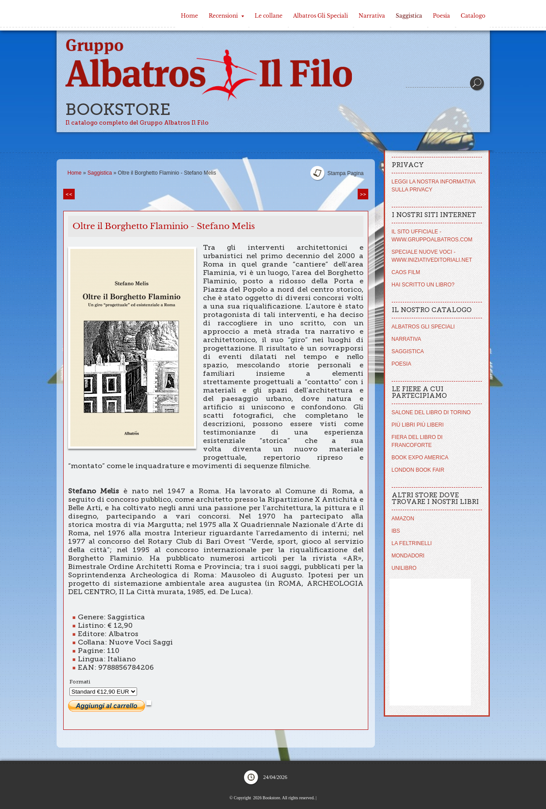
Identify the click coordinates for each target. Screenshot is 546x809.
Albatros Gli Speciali (320, 15)
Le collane (269, 15)
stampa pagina (345, 173)
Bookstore (118, 109)
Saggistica (409, 15)
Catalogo (473, 15)
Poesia (441, 15)
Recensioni (226, 15)
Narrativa (372, 15)
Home (189, 15)
